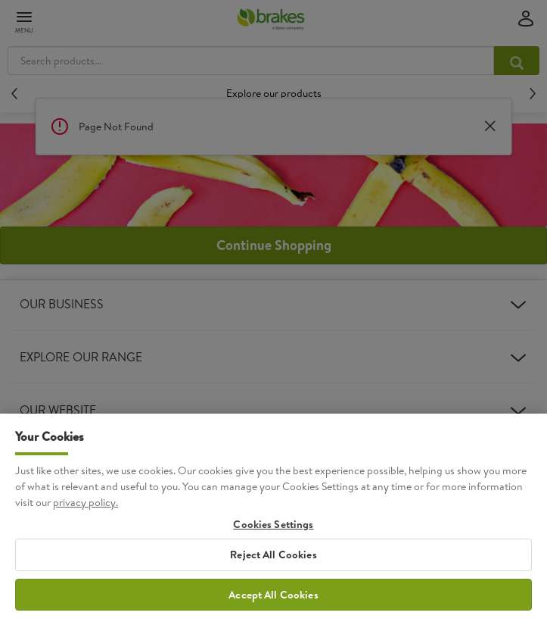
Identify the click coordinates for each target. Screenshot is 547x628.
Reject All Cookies (273, 565)
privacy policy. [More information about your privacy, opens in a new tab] (85, 513)
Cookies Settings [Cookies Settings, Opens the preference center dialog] (273, 536)
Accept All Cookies (273, 606)
